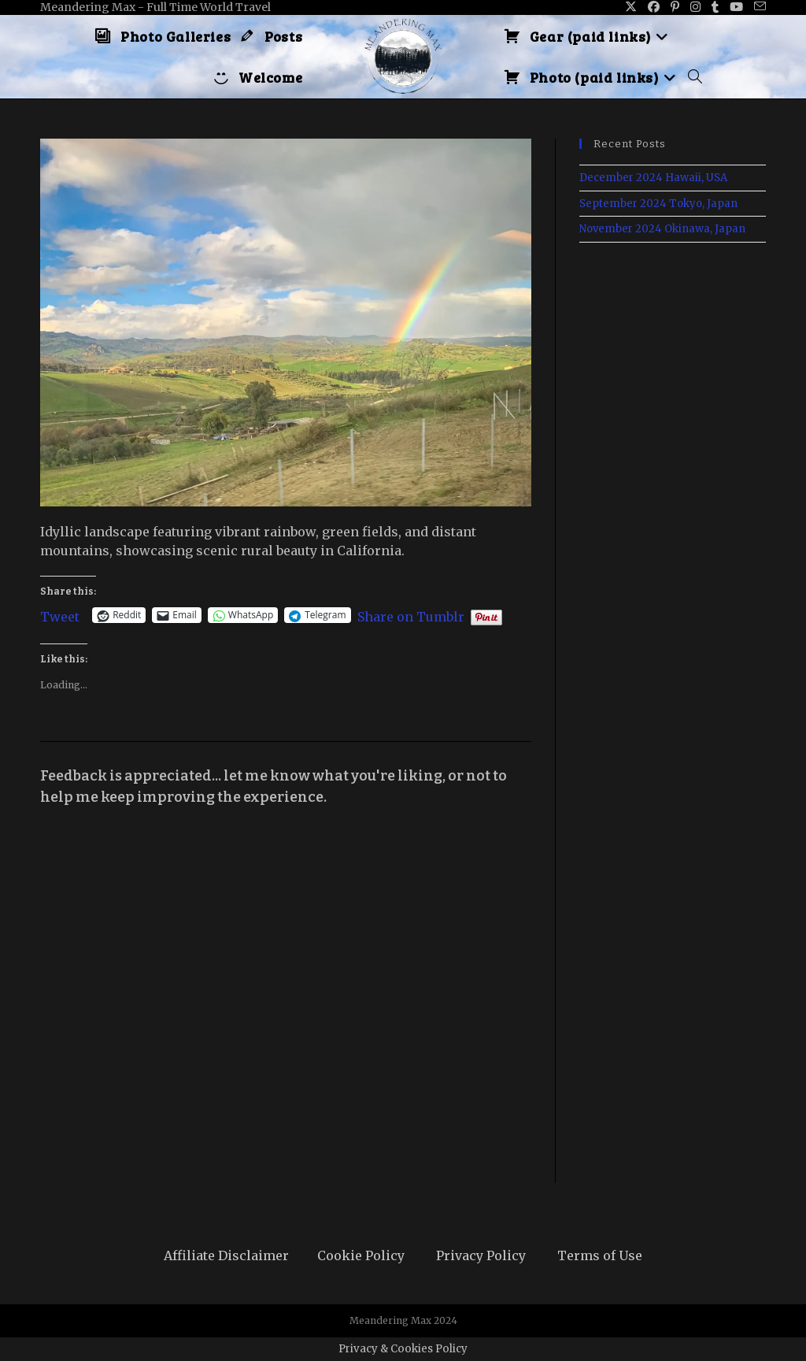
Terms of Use (599, 1255)
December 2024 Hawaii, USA (653, 177)
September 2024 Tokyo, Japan (658, 203)
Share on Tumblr (410, 615)
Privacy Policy (481, 1255)
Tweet (59, 615)
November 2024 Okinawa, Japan (662, 228)
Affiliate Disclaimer (226, 1255)
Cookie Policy (361, 1255)
